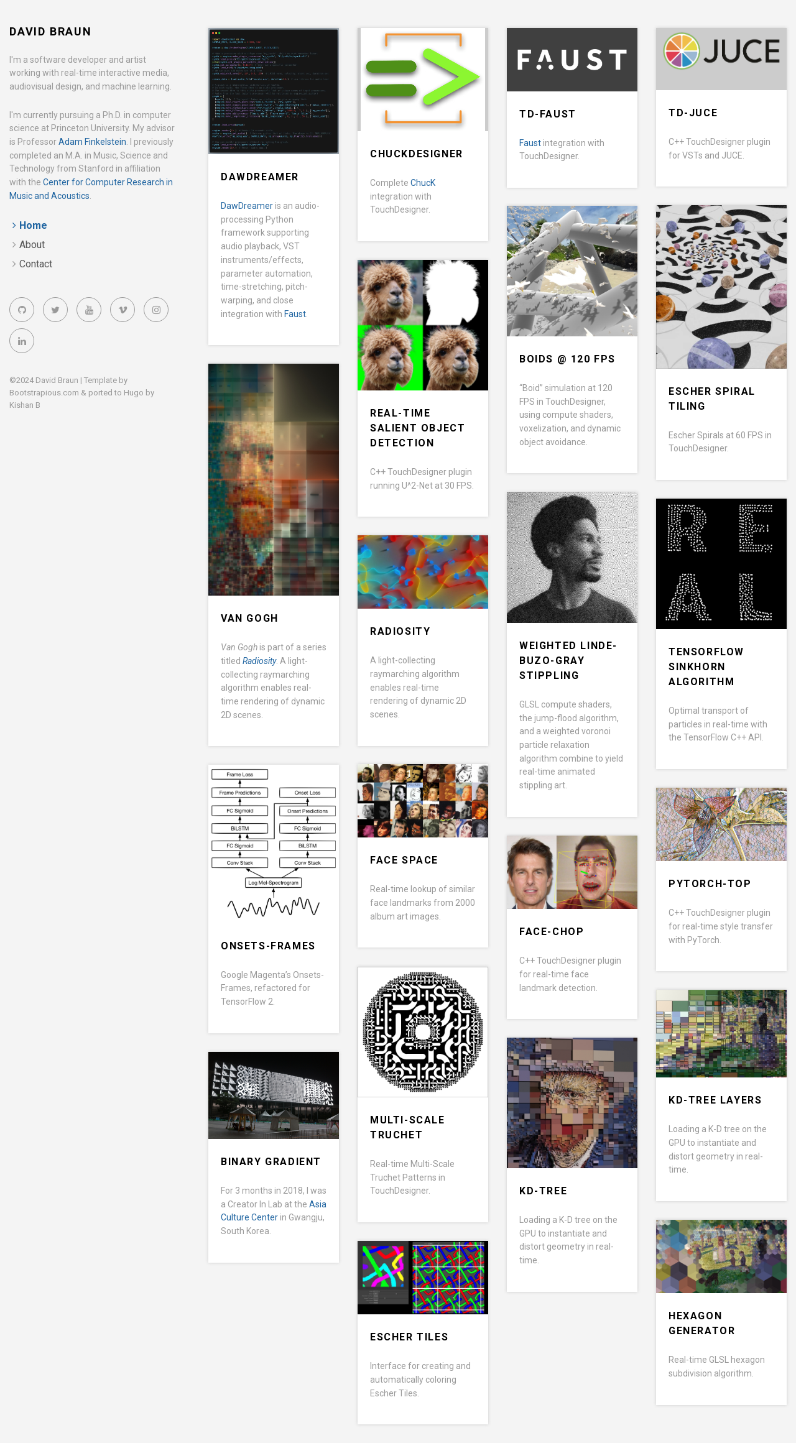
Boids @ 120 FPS (567, 359)
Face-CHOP (551, 932)
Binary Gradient (271, 1162)
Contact (35, 264)
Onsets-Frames (268, 946)
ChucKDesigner (416, 154)
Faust (295, 314)
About (32, 245)
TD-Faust (547, 114)
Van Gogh (250, 618)
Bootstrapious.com (44, 392)
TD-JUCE (693, 113)
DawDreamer (260, 177)
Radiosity (400, 631)
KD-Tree (543, 1191)
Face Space (404, 860)
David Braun (50, 31)
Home (33, 225)
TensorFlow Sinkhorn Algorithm (706, 667)
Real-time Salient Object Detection (417, 428)
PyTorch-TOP (710, 884)
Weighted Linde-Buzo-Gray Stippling (568, 660)
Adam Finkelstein (92, 142)
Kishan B (24, 405)
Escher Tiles (409, 1337)
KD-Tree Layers (715, 1100)
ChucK (422, 183)
